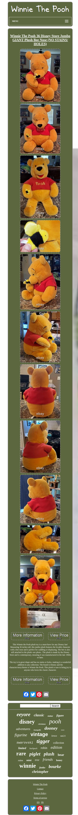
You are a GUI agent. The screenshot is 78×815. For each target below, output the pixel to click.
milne (20, 760)
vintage (39, 734)
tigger (43, 741)
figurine (21, 735)
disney (27, 722)
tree (37, 760)
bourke (55, 766)
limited (22, 748)
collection (58, 742)
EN (38, 802)
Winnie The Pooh (40, 784)
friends (48, 759)
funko (42, 767)
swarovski (24, 742)
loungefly (37, 730)
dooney (51, 728)
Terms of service (40, 798)
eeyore (23, 714)
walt (63, 736)
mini (28, 760)
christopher (40, 772)
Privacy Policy (40, 793)
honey (59, 760)
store (62, 730)
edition (56, 747)
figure (60, 715)
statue (50, 716)
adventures (23, 729)
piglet (34, 754)
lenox (54, 735)
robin (44, 748)
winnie (27, 765)
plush (49, 754)
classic (39, 715)
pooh (55, 721)
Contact (40, 789)
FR (42, 802)
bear (61, 755)
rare (21, 753)
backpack (33, 748)
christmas (42, 724)
